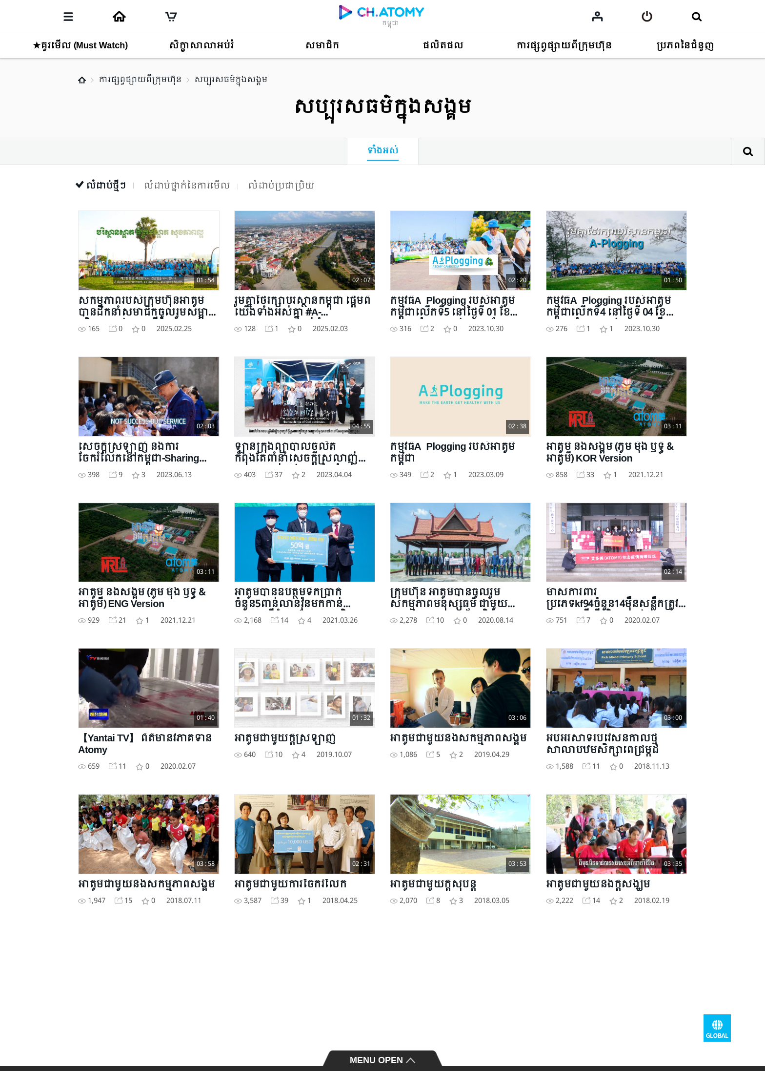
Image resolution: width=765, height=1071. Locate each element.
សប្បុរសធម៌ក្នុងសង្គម (230, 79)
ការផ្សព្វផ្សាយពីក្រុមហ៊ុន (140, 79)
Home (82, 80)
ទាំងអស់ (383, 151)
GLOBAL (717, 1028)
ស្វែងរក (748, 151)
